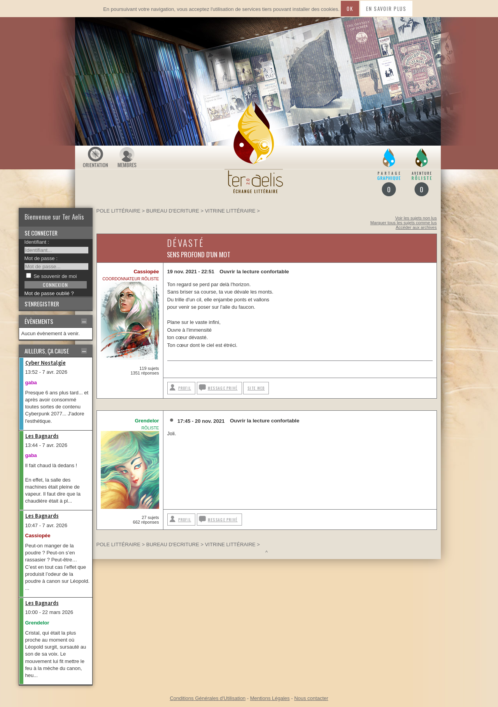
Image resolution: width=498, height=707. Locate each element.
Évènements (39, 321)
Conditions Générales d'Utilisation (207, 698)
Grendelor (37, 623)
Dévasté (185, 243)
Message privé (223, 388)
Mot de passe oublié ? (49, 293)
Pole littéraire (118, 211)
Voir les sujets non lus (416, 218)
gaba (31, 382)
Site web (256, 388)
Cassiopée (38, 535)
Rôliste (150, 428)
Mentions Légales (270, 698)
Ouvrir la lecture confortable (254, 271)
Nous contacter (311, 698)
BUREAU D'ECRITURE (172, 211)
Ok (350, 8)
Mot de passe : (41, 258)
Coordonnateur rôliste (130, 278)
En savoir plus (386, 8)
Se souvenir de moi (55, 276)
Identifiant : (37, 242)
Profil (184, 388)
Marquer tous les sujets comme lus (403, 222)
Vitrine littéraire (230, 211)
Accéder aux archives (416, 227)
